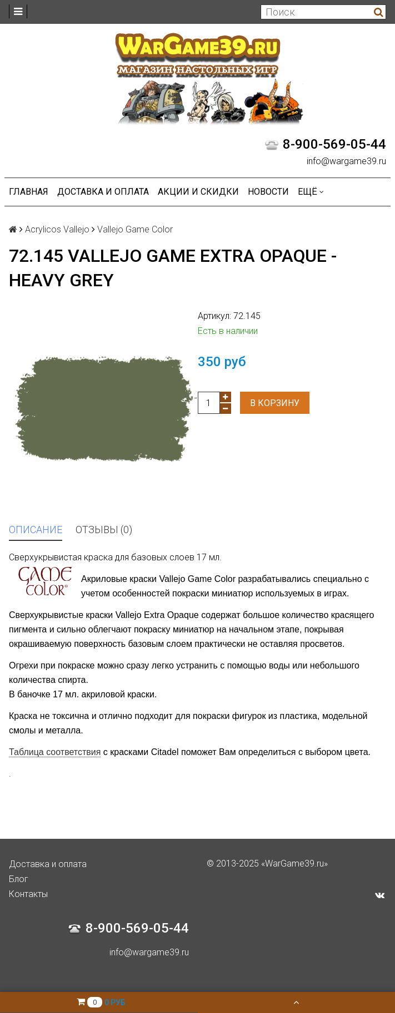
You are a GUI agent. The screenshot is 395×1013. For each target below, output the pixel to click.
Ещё (311, 191)
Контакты (28, 894)
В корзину (274, 403)
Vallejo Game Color (135, 229)
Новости (268, 191)
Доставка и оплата (103, 191)
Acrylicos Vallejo (57, 229)
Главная (28, 191)
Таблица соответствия (55, 752)
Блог (18, 879)
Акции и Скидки (198, 191)
